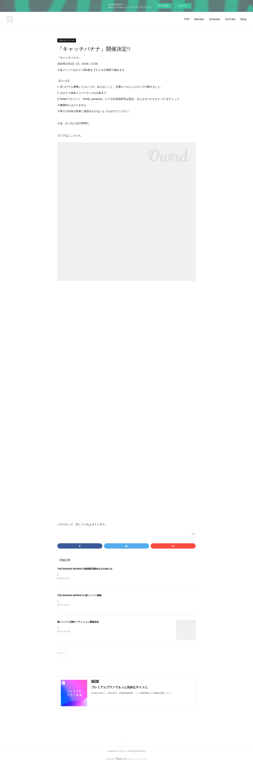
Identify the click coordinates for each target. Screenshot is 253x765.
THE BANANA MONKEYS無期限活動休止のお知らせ (85, 568)
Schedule (214, 19)
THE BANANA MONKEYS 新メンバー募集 (79, 595)
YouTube (230, 19)
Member (199, 19)
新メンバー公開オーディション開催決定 (78, 622)
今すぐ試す (163, 5)
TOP (187, 19)
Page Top (126, 738)
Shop (243, 19)
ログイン (183, 6)
